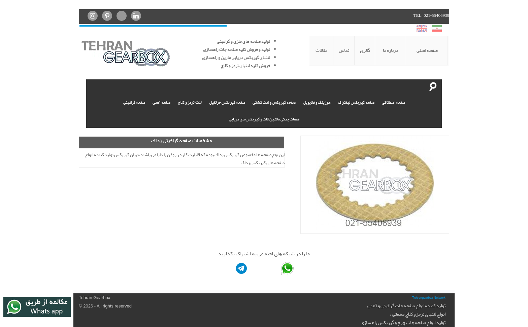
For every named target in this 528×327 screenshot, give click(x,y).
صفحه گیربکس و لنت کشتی (274, 102)
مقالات (321, 50)
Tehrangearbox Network (429, 297)
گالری (365, 50)
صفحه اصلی (427, 50)
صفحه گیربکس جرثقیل (227, 102)
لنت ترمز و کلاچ (190, 102)
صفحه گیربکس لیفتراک (356, 102)
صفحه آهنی (161, 102)
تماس (344, 50)
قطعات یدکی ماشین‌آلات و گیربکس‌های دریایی (264, 119)
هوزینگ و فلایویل (317, 102)
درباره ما (390, 50)
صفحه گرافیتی (134, 102)
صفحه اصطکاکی (393, 102)
